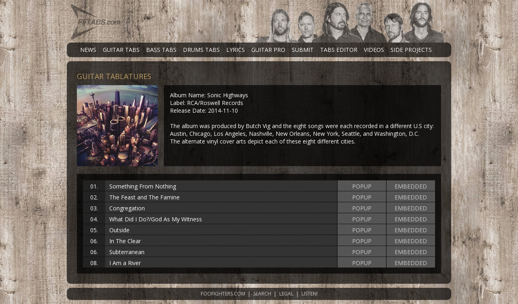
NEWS (88, 50)
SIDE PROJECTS (411, 50)
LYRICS (235, 50)
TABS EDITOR (338, 50)
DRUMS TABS (201, 50)
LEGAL (286, 293)
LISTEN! (309, 293)
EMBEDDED (411, 186)
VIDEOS (374, 50)
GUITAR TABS (121, 50)
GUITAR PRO (268, 50)
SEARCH (262, 293)
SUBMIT (303, 50)
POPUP (362, 186)
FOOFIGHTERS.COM (223, 293)
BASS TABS (161, 50)
